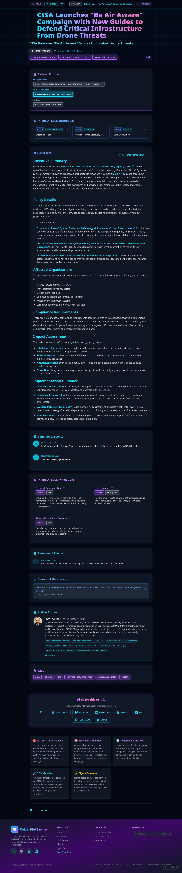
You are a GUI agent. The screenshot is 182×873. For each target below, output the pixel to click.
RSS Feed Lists (101, 836)
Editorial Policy (122, 865)
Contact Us (108, 865)
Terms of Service (152, 865)
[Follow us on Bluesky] (29, 851)
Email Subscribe (102, 832)
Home (58, 832)
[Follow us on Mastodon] (21, 851)
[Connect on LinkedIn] (36, 851)
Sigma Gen (61, 848)
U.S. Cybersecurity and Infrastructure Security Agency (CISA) (97, 166)
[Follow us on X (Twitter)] (14, 851)
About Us (97, 865)
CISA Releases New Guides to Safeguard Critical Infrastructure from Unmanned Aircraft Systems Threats (91, 589)
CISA (117, 173)
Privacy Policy (137, 865)
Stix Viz (59, 844)
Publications (61, 840)
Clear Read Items (63, 852)
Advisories (60, 836)
